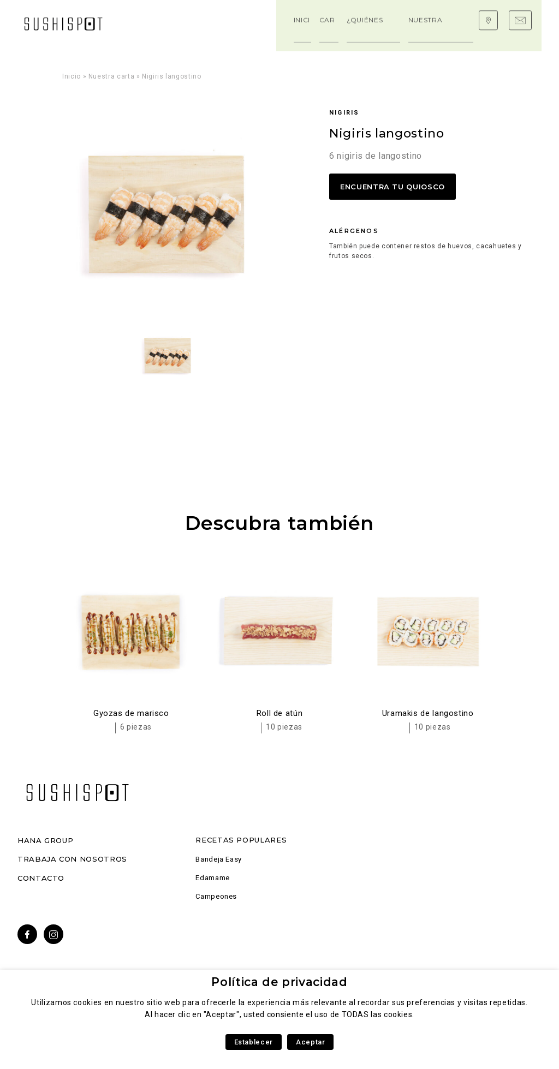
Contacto (40, 878)
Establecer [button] (253, 1042)
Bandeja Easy (218, 859)
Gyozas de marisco (131, 713)
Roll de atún (280, 713)
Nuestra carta (111, 76)
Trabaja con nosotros (72, 859)
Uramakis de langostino (428, 713)
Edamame (212, 878)
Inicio (71, 76)
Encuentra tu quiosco (392, 186)
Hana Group (45, 840)
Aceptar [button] (310, 1042)
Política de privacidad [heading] (279, 982)
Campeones (216, 896)
